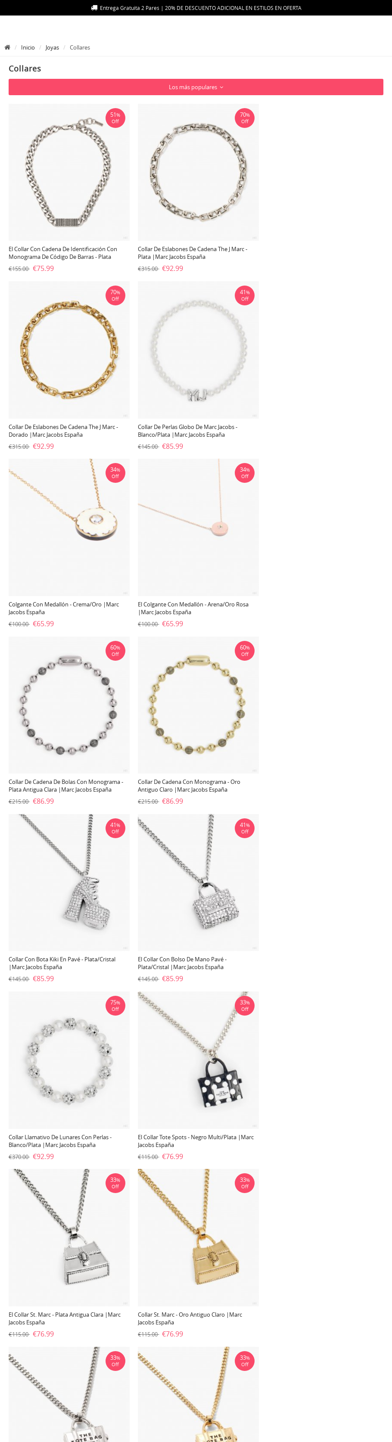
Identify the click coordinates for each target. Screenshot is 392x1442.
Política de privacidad (170, 1351)
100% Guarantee (37, 1351)
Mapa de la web (37, 1323)
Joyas (52, 47)
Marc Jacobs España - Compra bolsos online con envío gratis (192, 1431)
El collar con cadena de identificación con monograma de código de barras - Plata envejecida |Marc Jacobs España (63, 255)
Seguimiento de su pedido (51, 1365)
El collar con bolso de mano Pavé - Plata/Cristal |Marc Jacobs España (53, 778)
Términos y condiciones (173, 1365)
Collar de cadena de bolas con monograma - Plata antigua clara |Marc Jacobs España (66, 602)
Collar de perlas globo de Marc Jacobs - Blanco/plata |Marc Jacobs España (58, 427)
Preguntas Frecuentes (169, 1323)
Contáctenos (156, 1337)
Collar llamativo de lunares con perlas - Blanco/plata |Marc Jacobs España (188, 778)
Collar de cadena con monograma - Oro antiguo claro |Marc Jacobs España (188, 602)
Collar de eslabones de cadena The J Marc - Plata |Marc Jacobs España (191, 251)
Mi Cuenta (277, 1337)
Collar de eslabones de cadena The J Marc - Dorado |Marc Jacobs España (318, 251)
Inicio (28, 47)
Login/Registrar (284, 1323)
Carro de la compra (291, 1351)
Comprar (275, 1365)
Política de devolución (45, 1380)
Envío (21, 1337)
